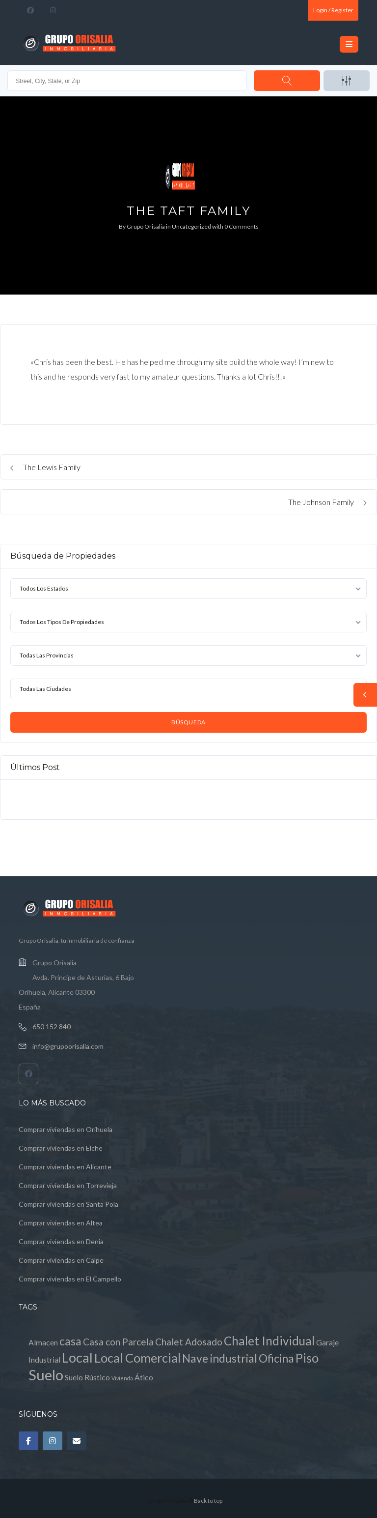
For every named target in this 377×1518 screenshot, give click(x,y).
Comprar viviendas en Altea (61, 1223)
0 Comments (241, 226)
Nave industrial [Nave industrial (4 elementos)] (219, 1358)
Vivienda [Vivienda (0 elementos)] (122, 1378)
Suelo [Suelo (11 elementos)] (45, 1374)
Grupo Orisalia (146, 226)
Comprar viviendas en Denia (61, 1241)
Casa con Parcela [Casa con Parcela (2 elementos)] (118, 1341)
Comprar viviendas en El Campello (70, 1279)
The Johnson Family (327, 501)
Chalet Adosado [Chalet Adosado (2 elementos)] (188, 1341)
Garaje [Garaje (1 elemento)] (327, 1342)
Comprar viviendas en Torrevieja (68, 1185)
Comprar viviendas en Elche (61, 1148)
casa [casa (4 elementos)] (70, 1341)
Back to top (208, 1500)
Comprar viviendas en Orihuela (65, 1129)
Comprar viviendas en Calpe (61, 1260)
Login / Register (333, 10)
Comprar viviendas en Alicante (65, 1166)
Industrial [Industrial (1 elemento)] (44, 1359)
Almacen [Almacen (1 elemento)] (43, 1342)
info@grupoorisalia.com (68, 1046)
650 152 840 (51, 1026)
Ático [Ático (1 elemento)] (144, 1377)
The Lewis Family (45, 467)
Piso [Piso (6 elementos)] (307, 1357)
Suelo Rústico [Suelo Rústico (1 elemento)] (87, 1377)
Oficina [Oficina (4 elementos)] (276, 1358)
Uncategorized (191, 226)
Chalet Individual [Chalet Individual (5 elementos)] (269, 1341)
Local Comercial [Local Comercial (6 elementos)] (137, 1357)
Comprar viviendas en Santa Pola (68, 1204)
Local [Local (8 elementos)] (77, 1357)
